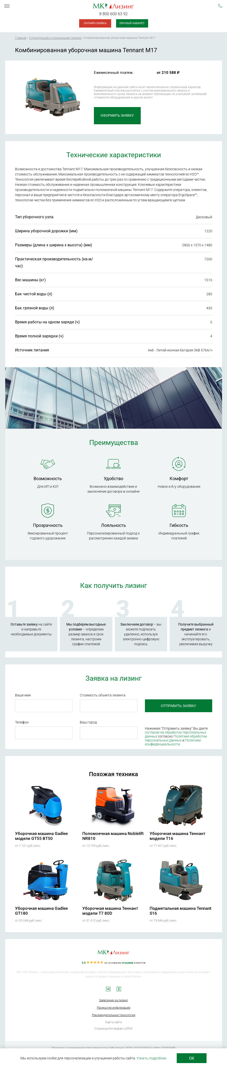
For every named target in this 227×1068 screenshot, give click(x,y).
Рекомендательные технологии (113, 1015)
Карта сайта (113, 1022)
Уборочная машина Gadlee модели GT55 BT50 (41, 836)
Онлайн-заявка (95, 23)
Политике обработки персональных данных (176, 738)
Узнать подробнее (151, 1058)
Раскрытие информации (113, 1007)
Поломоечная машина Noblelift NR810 (113, 836)
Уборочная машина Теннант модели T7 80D (110, 911)
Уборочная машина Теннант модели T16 (177, 836)
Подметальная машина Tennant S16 (180, 911)
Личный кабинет (132, 23)
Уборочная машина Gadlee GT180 (41, 911)
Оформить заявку (117, 116)
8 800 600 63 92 (113, 14)
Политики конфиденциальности (173, 742)
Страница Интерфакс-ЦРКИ (113, 1028)
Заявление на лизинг (113, 1000)
